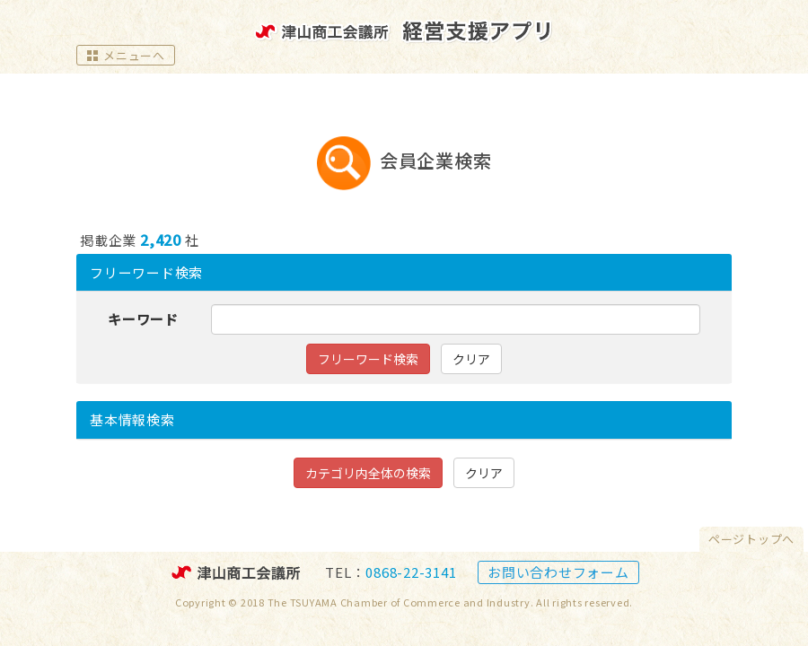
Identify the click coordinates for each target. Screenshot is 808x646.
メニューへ (125, 55)
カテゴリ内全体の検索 (368, 473)
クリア (471, 359)
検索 (132, 419)
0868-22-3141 (410, 572)
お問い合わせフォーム (558, 572)
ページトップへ (751, 538)
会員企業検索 (436, 161)
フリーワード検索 (146, 272)
